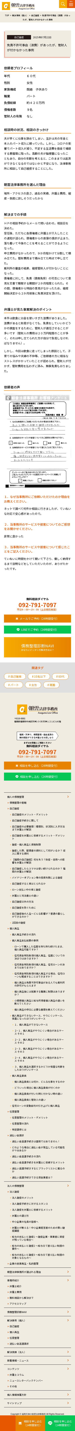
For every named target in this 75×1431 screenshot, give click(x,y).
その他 (13, 1386)
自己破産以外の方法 (23, 901)
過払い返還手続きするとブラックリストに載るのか (38, 1170)
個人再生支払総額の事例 (25, 940)
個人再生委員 (19, 1075)
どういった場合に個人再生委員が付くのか (37, 1087)
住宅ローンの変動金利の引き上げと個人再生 (36, 1105)
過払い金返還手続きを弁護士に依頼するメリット (38, 1162)
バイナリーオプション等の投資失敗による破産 (37, 877)
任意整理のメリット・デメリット (30, 1117)
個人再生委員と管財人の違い (30, 1099)
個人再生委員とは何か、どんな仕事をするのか (39, 1081)
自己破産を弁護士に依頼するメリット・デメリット (38, 837)
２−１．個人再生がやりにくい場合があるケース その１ (39, 1032)
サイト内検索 (63, 4)
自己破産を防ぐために (24, 907)
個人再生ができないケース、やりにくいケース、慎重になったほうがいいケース (38, 1017)
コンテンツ (13, 1368)
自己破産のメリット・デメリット (30, 814)
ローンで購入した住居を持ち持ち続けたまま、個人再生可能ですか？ (39, 948)
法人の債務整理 (15, 1185)
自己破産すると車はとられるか (29, 883)
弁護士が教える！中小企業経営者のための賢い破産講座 (38, 1229)
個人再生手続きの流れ (24, 934)
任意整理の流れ (20, 1123)
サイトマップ (14, 1403)
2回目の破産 (18, 922)
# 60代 (60, 676)
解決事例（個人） (16, 1320)
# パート (13, 685)
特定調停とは (19, 1129)
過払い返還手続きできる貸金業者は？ (32, 1177)
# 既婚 (51, 685)
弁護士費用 (16, 1291)
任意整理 (14, 1111)
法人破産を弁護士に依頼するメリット (32, 1209)
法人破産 (14, 1191)
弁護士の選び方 (20, 1215)
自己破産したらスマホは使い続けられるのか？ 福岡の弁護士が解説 (38, 870)
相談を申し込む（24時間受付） (39, 766)
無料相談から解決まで (22, 1297)
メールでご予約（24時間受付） (39, 619)
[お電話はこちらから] (8, 1423)
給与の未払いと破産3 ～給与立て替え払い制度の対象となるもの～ (38, 1256)
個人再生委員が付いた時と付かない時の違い (38, 1093)
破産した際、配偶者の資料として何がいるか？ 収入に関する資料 (38, 852)
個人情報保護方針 (16, 1394)
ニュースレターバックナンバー (26, 1380)
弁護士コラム (17, 1374)
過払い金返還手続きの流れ (26, 1156)
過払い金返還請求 (19, 1343)
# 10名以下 (39, 676)
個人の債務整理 (15, 796)
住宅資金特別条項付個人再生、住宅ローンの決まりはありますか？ (39, 966)
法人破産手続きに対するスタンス (30, 1203)
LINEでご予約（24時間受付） (40, 630)
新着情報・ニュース (18, 1360)
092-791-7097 (38, 605)
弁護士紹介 (16, 1286)
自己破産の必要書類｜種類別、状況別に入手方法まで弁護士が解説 (38, 828)
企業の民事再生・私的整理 (24, 1263)
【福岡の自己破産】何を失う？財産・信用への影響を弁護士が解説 (38, 861)
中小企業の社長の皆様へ (25, 1221)
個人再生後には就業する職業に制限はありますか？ (39, 993)
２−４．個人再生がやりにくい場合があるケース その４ (39, 1059)
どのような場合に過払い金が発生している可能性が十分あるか (38, 1149)
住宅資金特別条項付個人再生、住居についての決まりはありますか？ (39, 957)
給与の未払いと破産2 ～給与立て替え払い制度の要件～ (38, 1247)
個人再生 (14, 928)
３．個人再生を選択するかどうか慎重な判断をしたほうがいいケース (39, 1068)
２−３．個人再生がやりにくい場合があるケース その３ (39, 1050)
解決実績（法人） (16, 1351)
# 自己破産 (15, 676)
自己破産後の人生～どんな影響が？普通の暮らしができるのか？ (38, 915)
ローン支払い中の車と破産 (26, 889)
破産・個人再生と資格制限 (26, 844)
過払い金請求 (17, 1135)
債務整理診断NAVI (17, 1311)
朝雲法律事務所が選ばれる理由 (24, 1271)
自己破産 (14, 808)
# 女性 (33, 685)
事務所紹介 (13, 1280)
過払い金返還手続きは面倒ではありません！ (36, 1141)
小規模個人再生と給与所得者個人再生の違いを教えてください (39, 1002)
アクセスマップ (18, 1303)
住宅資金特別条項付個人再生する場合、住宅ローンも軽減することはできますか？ (39, 975)
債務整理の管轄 (18, 802)
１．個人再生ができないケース (31, 1024)
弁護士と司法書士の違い (25, 895)
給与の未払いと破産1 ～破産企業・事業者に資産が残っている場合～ (38, 1238)
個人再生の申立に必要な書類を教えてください (39, 1009)
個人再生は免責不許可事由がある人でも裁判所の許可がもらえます (39, 984)
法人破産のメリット (23, 1197)
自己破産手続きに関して (25, 820)
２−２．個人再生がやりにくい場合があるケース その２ (39, 1041)
